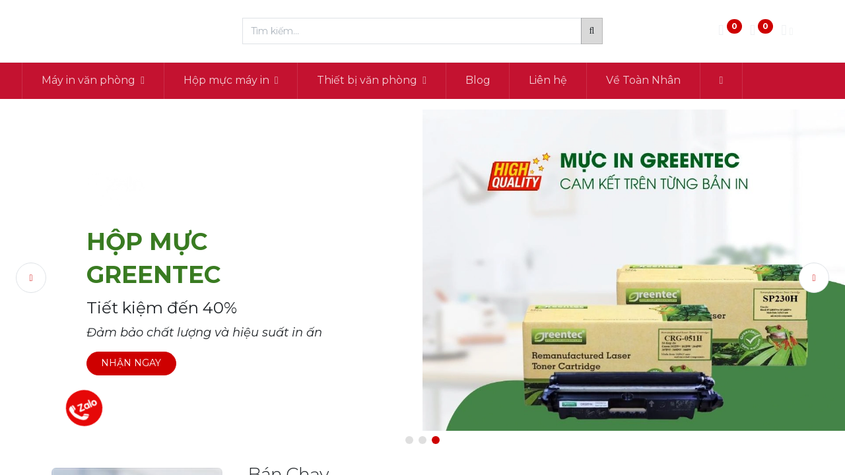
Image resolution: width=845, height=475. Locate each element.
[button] (751, 80)
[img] (49, 278)
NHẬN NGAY (131, 363)
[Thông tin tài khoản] (787, 31)
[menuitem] (507, 80)
